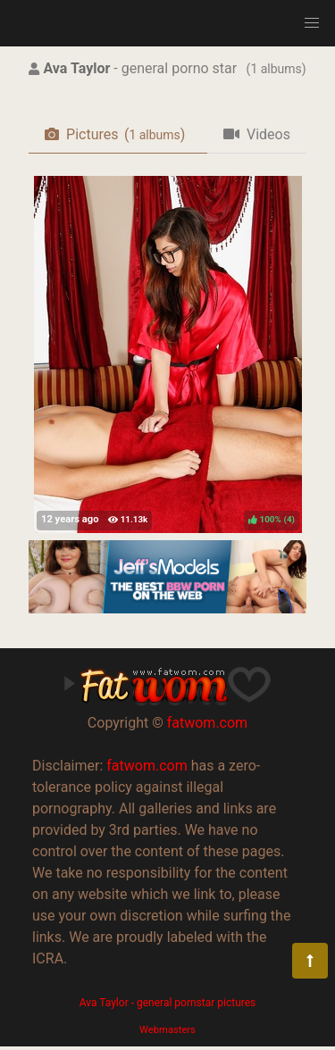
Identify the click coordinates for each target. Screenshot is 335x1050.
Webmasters (167, 1030)
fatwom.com (207, 722)
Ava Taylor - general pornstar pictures (168, 1002)
